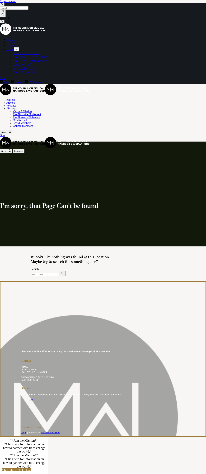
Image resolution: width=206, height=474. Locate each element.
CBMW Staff (20, 120)
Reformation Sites (50, 432)
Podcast (11, 105)
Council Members (23, 126)
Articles (10, 102)
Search (35, 269)
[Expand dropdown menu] (15, 109)
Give (2, 135)
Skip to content (8, 1)
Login (23, 432)
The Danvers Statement (26, 117)
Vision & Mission (22, 111)
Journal (10, 99)
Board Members (22, 123)
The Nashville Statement (27, 114)
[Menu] (18, 151)
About (10, 108)
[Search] (6, 132)
